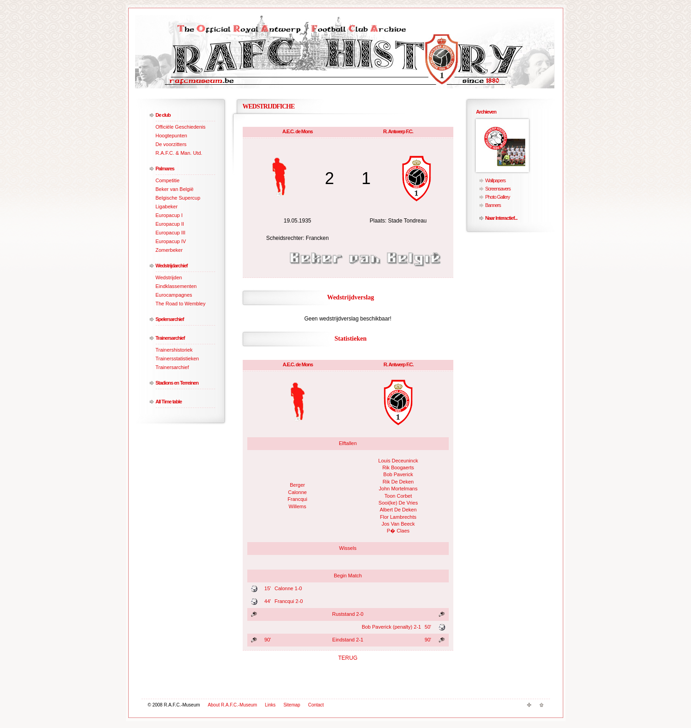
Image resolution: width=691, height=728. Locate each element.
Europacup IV (171, 241)
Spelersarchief (170, 319)
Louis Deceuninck (398, 460)
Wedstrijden (169, 277)
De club (163, 115)
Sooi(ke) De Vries (398, 502)
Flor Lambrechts (398, 517)
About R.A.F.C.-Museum (232, 704)
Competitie (168, 180)
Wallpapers (495, 180)
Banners (493, 205)
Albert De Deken (398, 509)
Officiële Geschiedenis (181, 127)
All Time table (169, 401)
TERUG (348, 658)
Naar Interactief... (501, 218)
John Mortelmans (398, 488)
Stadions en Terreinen (177, 383)
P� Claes (398, 530)
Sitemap (291, 704)
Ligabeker (167, 206)
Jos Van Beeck (398, 524)
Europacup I (169, 215)
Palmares (165, 168)
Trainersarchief (170, 338)
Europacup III (170, 232)
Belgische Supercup (178, 198)
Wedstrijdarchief (172, 265)
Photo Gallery (497, 197)
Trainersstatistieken (177, 358)
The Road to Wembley (181, 303)
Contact (316, 704)
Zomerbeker (169, 250)
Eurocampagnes (174, 295)
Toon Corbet (398, 496)
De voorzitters (171, 144)
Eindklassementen (176, 286)
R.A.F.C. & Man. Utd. (179, 153)
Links (270, 704)
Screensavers (498, 188)
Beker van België (175, 189)
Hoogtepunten (171, 135)
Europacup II (170, 224)
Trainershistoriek (174, 350)
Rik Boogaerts (398, 467)
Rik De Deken (398, 481)
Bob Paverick (398, 474)
